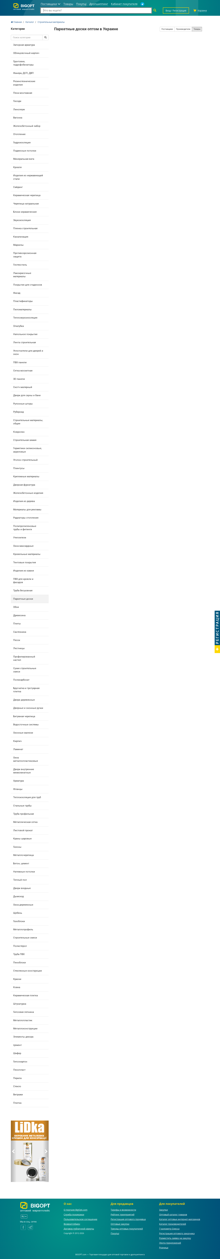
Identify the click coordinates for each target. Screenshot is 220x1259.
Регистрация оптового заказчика (177, 1233)
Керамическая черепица (26, 195)
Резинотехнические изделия (24, 83)
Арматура (18, 780)
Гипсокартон (20, 1061)
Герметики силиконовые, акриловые (27, 450)
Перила (17, 1078)
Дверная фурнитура (24, 484)
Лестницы (19, 648)
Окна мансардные (23, 546)
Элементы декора (23, 1036)
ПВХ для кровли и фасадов (23, 581)
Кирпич (17, 741)
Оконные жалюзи (23, 732)
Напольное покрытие (25, 334)
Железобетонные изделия (28, 493)
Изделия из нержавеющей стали (28, 177)
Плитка (17, 1102)
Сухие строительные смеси (24, 670)
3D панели (19, 379)
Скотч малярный (22, 387)
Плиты (17, 623)
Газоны (17, 847)
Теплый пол (20, 879)
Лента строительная (24, 342)
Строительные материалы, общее (28, 422)
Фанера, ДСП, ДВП (23, 73)
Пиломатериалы (22, 309)
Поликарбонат (21, 679)
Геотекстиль (20, 264)
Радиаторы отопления (25, 517)
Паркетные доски (23, 598)
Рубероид (18, 411)
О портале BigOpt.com (75, 1209)
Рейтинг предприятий (122, 1214)
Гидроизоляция (22, 142)
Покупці (115, 1233)
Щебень (17, 913)
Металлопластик (22, 1020)
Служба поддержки (74, 1214)
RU (24, 1216)
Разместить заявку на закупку (175, 1238)
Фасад (16, 293)
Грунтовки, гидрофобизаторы (23, 63)
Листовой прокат (23, 830)
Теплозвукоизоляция (25, 317)
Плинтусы (19, 468)
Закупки (163, 1209)
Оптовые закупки (120, 1223)
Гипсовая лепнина (23, 1012)
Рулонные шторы (23, 403)
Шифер (17, 1053)
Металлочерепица (23, 855)
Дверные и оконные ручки (28, 708)
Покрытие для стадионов (27, 284)
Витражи (18, 1094)
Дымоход (18, 896)
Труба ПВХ (19, 954)
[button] (14, 1151)
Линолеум (19, 109)
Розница (163, 1247)
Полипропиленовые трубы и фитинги (24, 528)
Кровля (17, 167)
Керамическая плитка (25, 995)
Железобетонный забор (26, 126)
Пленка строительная (25, 228)
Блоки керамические (25, 211)
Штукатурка (19, 1003)
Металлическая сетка (25, 822)
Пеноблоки (19, 962)
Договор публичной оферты (79, 1228)
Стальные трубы (22, 805)
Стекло (17, 1086)
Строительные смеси (25, 937)
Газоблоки (19, 921)
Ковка (16, 987)
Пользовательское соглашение (80, 1219)
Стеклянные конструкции (27, 970)
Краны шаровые (22, 838)
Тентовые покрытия (24, 562)
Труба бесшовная (22, 590)
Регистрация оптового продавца (128, 1219)
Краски (17, 979)
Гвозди (17, 101)
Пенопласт (19, 1069)
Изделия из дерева (24, 501)
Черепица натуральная (26, 203)
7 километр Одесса (169, 1228)
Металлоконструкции (25, 1028)
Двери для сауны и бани (27, 395)
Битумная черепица (24, 716)
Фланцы (18, 789)
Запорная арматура (24, 44)
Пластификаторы (23, 301)
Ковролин (19, 431)
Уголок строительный (25, 460)
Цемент (17, 1045)
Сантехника (19, 632)
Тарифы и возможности (123, 1209)
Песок (16, 640)
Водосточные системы (26, 724)
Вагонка (17, 117)
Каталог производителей (172, 1223)
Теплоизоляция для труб (27, 797)
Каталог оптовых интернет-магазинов (179, 1219)
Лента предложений (170, 1242)
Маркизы (18, 245)
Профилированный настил (24, 658)
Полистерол (20, 946)
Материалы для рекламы (27, 509)
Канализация (20, 236)
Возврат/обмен (72, 1223)
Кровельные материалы (26, 554)
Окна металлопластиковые (25, 759)
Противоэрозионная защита (24, 255)
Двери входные (22, 888)
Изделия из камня (23, 570)
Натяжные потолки (24, 871)
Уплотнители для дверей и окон (28, 352)
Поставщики (167, 29)
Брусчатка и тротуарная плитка (26, 690)
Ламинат (18, 749)
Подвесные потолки (24, 150)
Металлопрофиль (23, 929)
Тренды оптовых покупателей (127, 1228)
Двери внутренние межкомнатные (23, 771)
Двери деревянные (24, 699)
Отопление (19, 134)
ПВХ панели (20, 362)
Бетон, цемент (21, 863)
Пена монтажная (22, 93)
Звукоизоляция (22, 220)
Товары (197, 29)
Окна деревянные (23, 904)
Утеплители (19, 537)
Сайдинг (18, 187)
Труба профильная (23, 813)
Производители (183, 29)
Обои (16, 607)
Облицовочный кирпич (26, 53)
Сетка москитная (22, 370)
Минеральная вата (23, 159)
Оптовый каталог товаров (173, 1214)
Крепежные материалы (26, 476)
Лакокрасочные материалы (22, 275)
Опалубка (18, 326)
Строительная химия (24, 440)
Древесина (19, 615)
